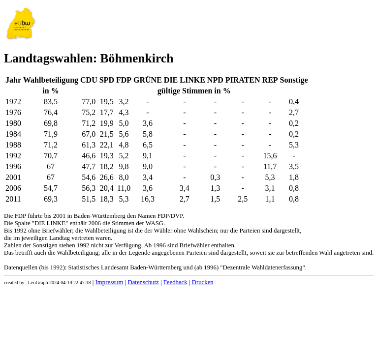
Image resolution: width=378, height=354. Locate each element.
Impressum (109, 282)
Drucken (203, 282)
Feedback (175, 282)
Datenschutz (142, 282)
